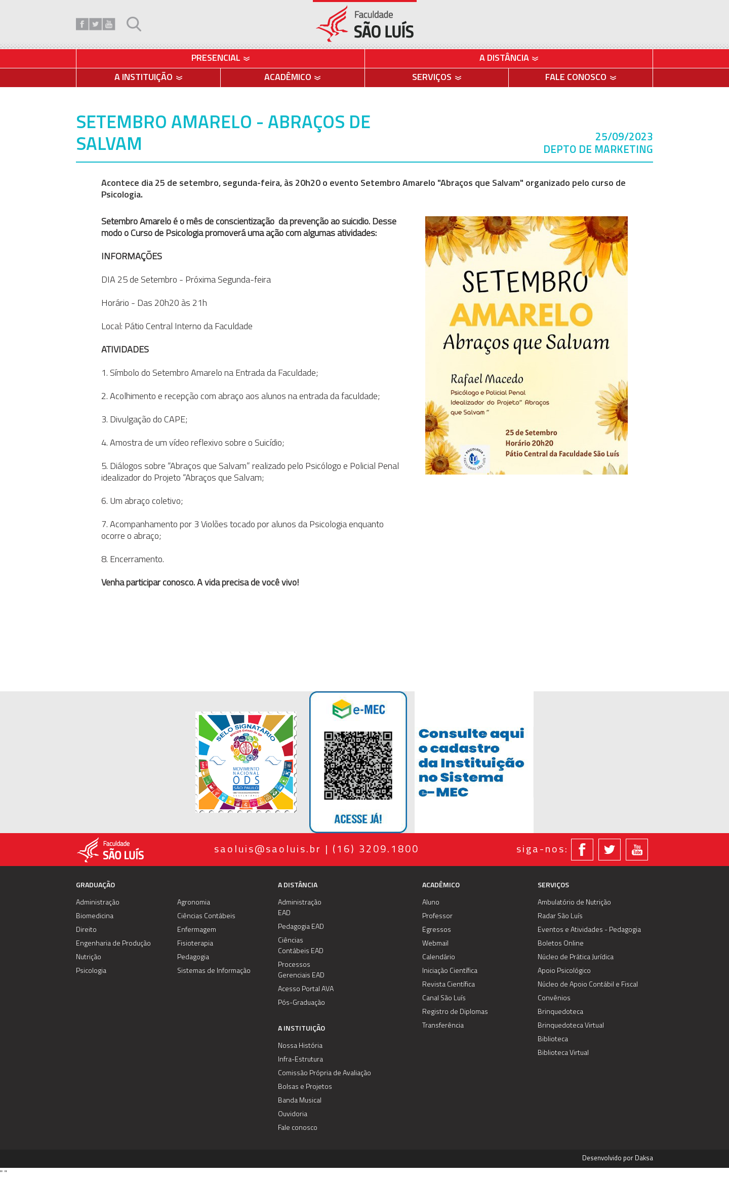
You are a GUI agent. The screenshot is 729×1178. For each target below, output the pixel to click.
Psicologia (91, 971)
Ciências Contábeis (206, 916)
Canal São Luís (444, 998)
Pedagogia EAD (301, 927)
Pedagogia (193, 957)
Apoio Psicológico (564, 971)
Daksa (644, 1158)
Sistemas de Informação (214, 971)
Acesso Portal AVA (306, 989)
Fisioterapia (195, 944)
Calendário (438, 957)
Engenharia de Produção (113, 944)
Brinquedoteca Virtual (571, 1026)
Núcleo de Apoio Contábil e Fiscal (588, 985)
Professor (437, 916)
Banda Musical (299, 1101)
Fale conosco (297, 1128)
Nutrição (88, 957)
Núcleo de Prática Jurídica (576, 957)
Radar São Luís (560, 916)
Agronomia (193, 903)
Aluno (430, 903)
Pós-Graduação (301, 1003)
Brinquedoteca (560, 1012)
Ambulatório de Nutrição (574, 903)
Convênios (554, 998)
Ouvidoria (292, 1114)
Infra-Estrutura (300, 1060)
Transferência (443, 1026)
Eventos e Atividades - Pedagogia (589, 930)
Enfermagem (196, 930)
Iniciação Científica (449, 971)
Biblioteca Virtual (563, 1053)
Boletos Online (561, 944)
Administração (97, 903)
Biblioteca (553, 1039)
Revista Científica (448, 985)
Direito (86, 930)
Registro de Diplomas (455, 1012)
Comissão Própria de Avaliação (324, 1073)
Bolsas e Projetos (305, 1087)
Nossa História (300, 1046)
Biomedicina (94, 916)
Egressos (436, 930)
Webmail (435, 944)
